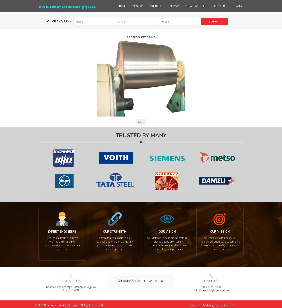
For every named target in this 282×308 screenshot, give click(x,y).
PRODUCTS (156, 6)
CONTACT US (219, 6)
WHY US (174, 6)
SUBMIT (214, 21)
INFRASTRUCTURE (195, 6)
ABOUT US (137, 6)
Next (141, 122)
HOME (122, 6)
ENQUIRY (237, 6)
